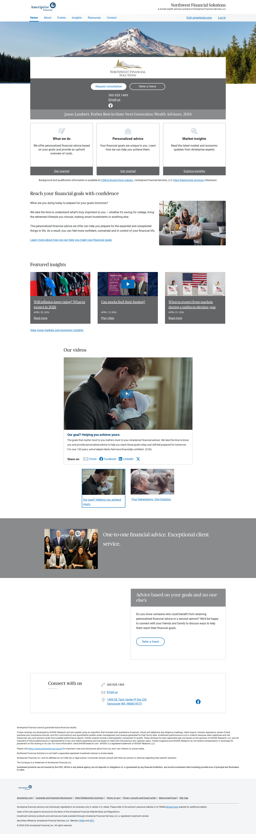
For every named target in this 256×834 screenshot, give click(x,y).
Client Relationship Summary (189, 180)
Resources (94, 17)
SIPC (92, 820)
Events (61, 17)
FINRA (82, 820)
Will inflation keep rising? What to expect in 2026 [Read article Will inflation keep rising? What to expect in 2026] (59, 304)
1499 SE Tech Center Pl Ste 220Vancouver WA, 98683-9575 (126, 701)
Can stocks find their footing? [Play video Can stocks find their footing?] (123, 302)
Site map (183, 798)
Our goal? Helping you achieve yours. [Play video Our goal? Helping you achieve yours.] (102, 502)
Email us (114, 99)
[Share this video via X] (138, 459)
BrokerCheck (172, 807)
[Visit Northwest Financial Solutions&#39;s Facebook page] (198, 702)
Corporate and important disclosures (54, 798)
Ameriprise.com (25, 798)
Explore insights (194, 171)
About (47, 17)
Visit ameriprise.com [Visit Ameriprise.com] (199, 17)
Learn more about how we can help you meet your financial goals (71, 240)
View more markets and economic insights (56, 330)
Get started (61, 171)
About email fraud (168, 798)
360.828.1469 (118, 95)
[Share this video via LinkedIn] (126, 459)
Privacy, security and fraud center (139, 798)
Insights (77, 17)
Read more (40, 318)
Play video (107, 318)
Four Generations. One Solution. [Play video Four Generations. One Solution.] (151, 499)
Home (34, 17)
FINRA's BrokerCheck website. (117, 180)
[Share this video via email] (89, 459)
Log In (222, 17)
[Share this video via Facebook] (107, 459)
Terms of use (113, 798)
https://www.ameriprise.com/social (45, 748)
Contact (112, 17)
